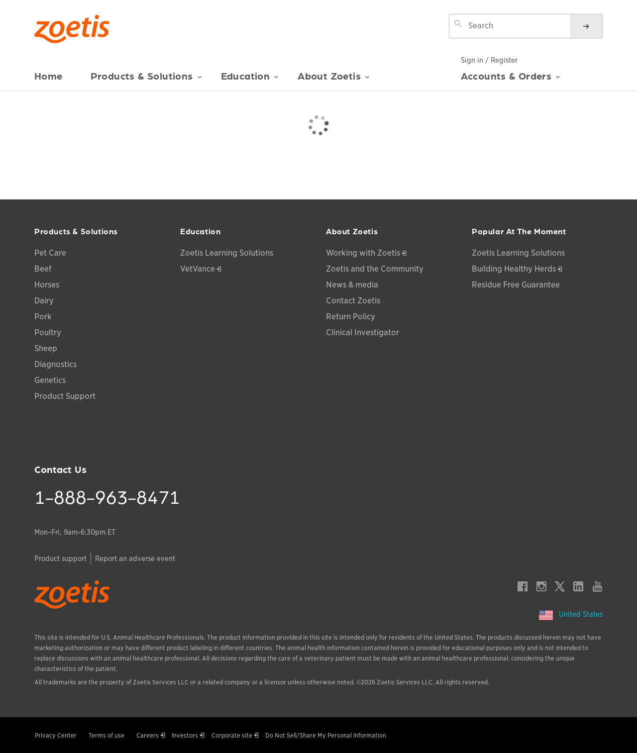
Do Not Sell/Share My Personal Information (325, 735)
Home (48, 76)
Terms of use (106, 735)
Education (250, 80)
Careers (147, 735)
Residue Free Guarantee (516, 284)
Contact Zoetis (353, 300)
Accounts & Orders (511, 79)
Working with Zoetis (363, 253)
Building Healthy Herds (514, 269)
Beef (43, 269)
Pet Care (50, 253)
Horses (46, 284)
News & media (352, 284)
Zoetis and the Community (375, 269)
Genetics (50, 380)
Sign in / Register (489, 60)
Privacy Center (56, 735)
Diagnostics (55, 364)
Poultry (47, 332)
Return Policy (350, 316)
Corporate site (232, 735)
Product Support (65, 396)
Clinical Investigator (362, 332)
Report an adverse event (135, 559)
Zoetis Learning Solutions (226, 253)
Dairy (44, 300)
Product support (60, 559)
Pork (43, 316)
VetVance (197, 269)
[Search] (586, 26)
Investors (185, 735)
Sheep (45, 348)
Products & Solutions (146, 80)
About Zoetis (334, 80)
